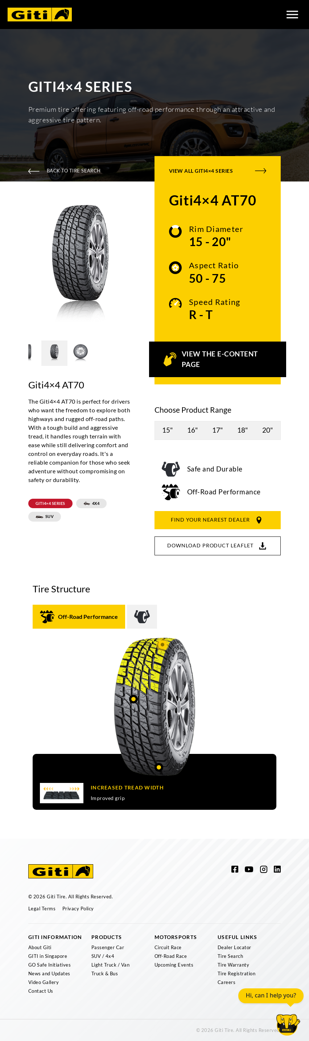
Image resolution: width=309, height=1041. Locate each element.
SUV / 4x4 (102, 956)
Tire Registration (236, 973)
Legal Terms (41, 908)
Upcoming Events (173, 965)
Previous (22, 266)
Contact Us (40, 991)
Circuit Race (168, 947)
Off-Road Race (170, 956)
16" (192, 430)
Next (138, 266)
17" (217, 430)
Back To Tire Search (64, 171)
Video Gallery (43, 982)
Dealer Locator (234, 947)
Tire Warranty (233, 965)
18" (242, 430)
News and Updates (49, 973)
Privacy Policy (78, 908)
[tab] (79, 617)
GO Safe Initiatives (49, 965)
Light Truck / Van (110, 965)
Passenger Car (107, 947)
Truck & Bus (104, 973)
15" (167, 430)
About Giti (40, 947)
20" (267, 430)
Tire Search (230, 956)
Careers (226, 982)
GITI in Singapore (47, 956)
